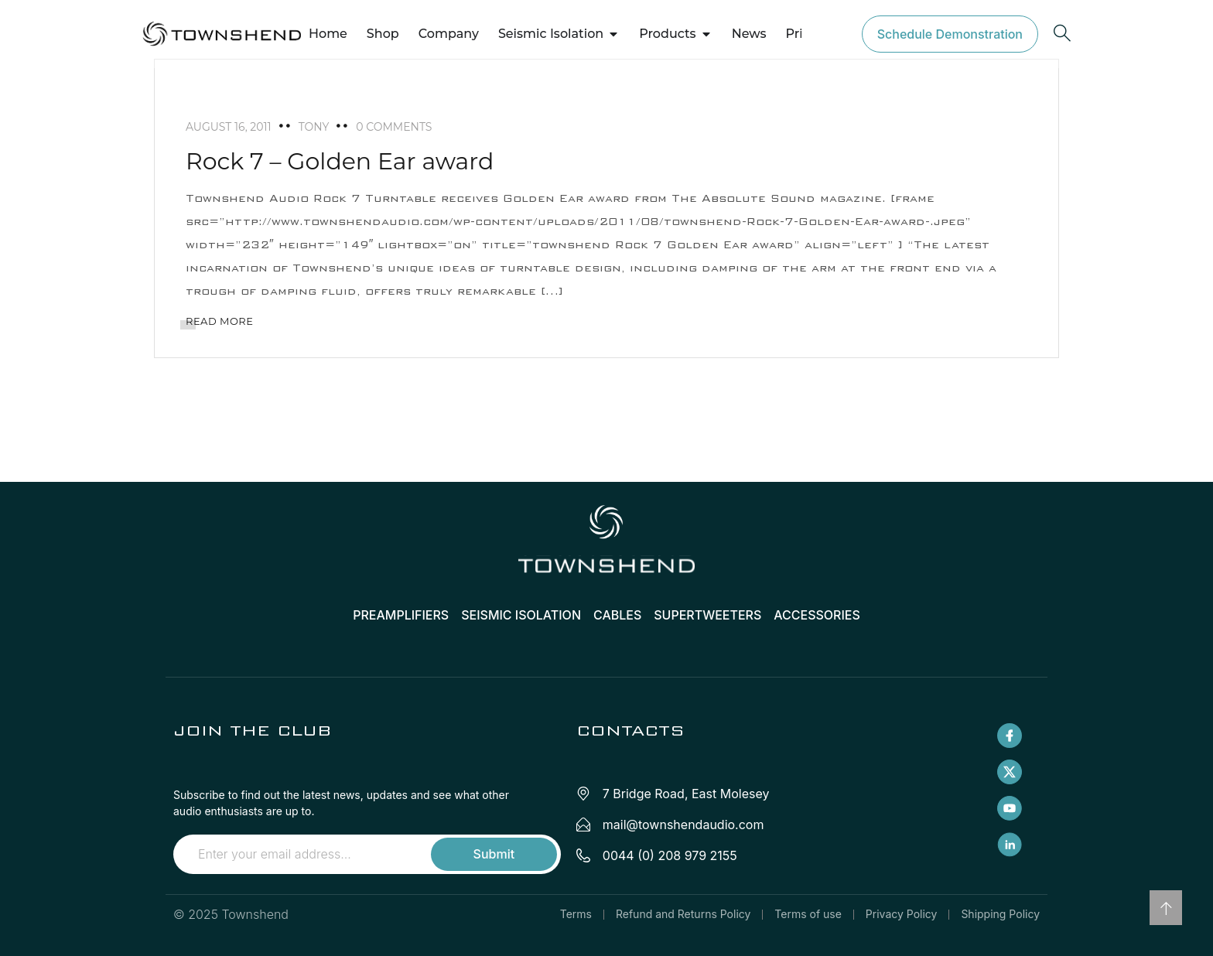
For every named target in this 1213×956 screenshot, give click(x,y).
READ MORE (219, 321)
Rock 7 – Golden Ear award (340, 161)
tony (314, 127)
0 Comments (394, 127)
